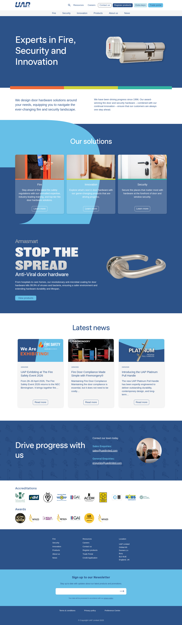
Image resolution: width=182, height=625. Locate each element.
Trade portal (155, 5)
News (54, 558)
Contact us (105, 5)
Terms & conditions (67, 610)
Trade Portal (88, 554)
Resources (78, 5)
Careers (91, 5)
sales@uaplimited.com (105, 450)
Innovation (56, 546)
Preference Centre (112, 610)
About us (56, 554)
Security (55, 543)
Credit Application (90, 558)
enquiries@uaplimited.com (107, 463)
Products (56, 550)
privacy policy (108, 598)
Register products (122, 5)
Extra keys (140, 5)
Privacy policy (90, 610)
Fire (54, 539)
